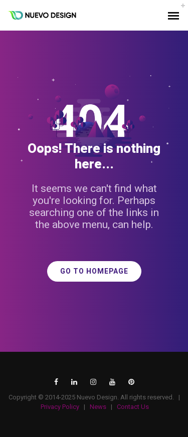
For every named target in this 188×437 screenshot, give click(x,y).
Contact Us (133, 406)
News (98, 406)
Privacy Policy (60, 406)
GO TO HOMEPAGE (94, 271)
